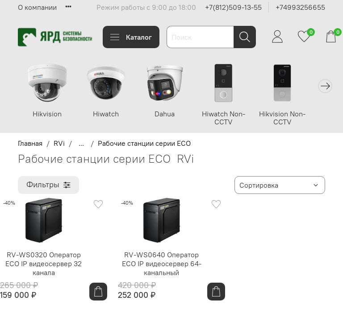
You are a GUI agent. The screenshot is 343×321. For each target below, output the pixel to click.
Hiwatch (108, 113)
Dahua (166, 113)
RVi (59, 142)
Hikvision (49, 113)
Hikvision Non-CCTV (282, 117)
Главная (30, 142)
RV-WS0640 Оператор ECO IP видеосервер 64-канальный (161, 263)
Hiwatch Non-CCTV (224, 117)
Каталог (131, 37)
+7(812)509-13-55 (233, 7)
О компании (37, 7)
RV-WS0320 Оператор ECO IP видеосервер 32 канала (43, 263)
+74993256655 (300, 7)
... (81, 143)
